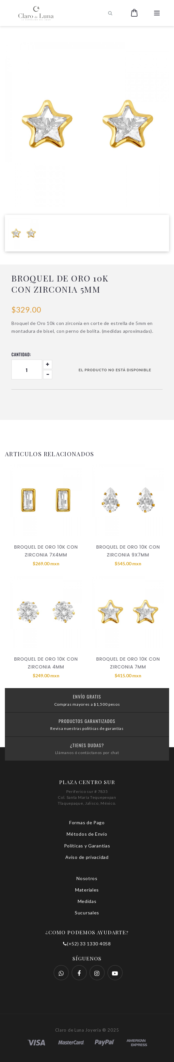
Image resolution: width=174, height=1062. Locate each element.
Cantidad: (21, 354)
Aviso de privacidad (86, 857)
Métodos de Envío (87, 834)
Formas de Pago (87, 822)
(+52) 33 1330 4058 (87, 943)
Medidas (87, 901)
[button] (134, 13)
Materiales (87, 890)
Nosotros (87, 878)
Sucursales (87, 912)
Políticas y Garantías (87, 845)
